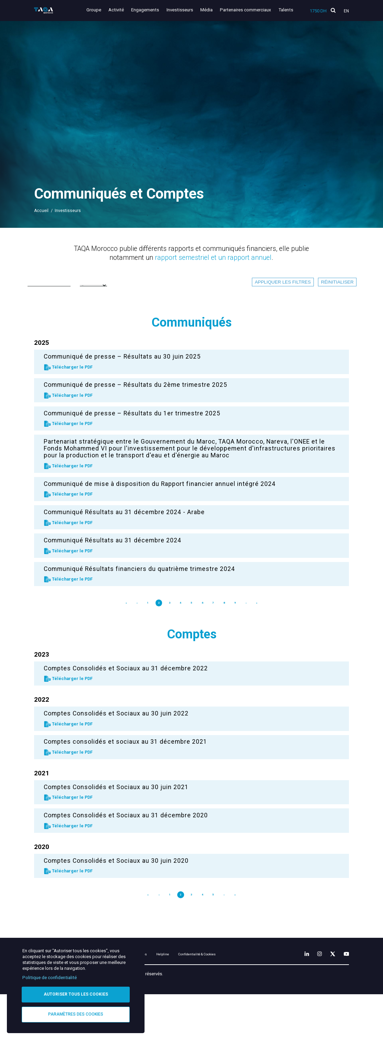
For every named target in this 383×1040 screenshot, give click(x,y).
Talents (285, 9)
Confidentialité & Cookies (248, 973)
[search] (333, 10)
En (346, 11)
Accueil (41, 210)
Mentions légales (164, 973)
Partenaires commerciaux (247, 9)
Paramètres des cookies (75, 1013)
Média (209, 9)
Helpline (201, 973)
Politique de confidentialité (49, 976)
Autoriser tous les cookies (76, 993)
